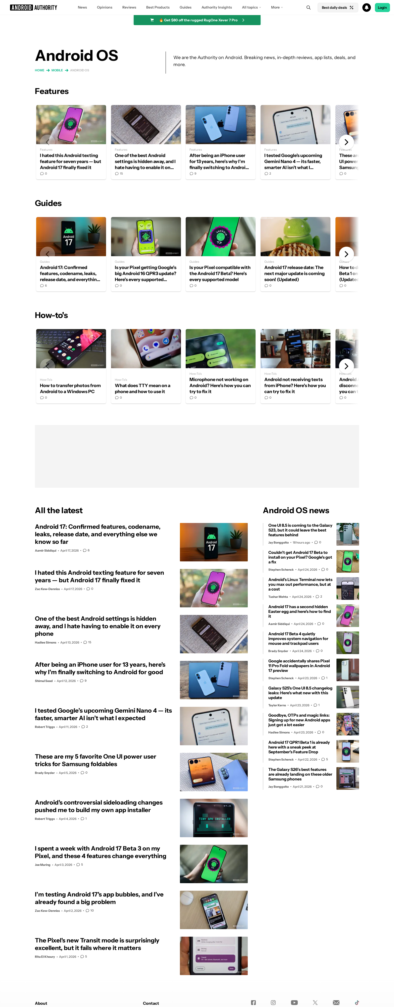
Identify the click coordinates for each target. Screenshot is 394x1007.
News (82, 7)
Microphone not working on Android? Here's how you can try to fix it (221, 366)
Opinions (104, 7)
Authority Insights (217, 7)
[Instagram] (273, 1002)
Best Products (158, 7)
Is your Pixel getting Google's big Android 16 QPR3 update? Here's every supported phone (146, 254)
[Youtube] (294, 1002)
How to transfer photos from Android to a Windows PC (71, 366)
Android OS (79, 70)
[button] (197, 7)
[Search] (309, 8)
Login (382, 7)
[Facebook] (253, 1002)
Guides (185, 7)
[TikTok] (357, 1002)
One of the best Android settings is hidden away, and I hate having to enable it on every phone (146, 142)
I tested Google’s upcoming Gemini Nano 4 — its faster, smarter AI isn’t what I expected (295, 142)
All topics (250, 7)
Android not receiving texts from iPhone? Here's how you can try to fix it (295, 366)
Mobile (57, 70)
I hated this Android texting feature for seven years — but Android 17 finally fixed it (71, 142)
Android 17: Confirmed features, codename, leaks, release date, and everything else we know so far (71, 254)
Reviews (129, 7)
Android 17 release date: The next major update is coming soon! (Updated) (295, 254)
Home (39, 70)
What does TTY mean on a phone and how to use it (146, 366)
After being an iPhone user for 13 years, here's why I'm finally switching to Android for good (221, 142)
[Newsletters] (336, 1002)
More (275, 7)
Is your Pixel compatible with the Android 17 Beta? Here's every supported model (221, 254)
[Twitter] (315, 1002)
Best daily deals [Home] (338, 7)
